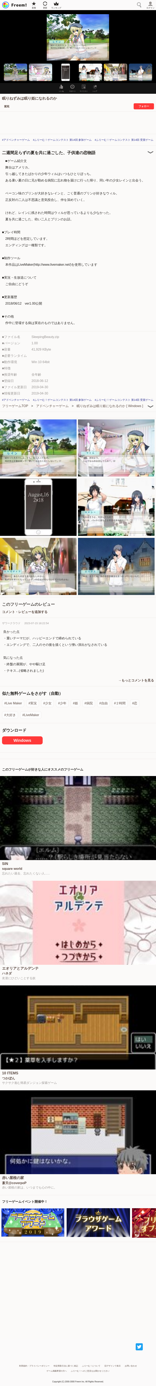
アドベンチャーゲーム (52, 406)
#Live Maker (13, 703)
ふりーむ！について (91, 1366)
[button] (15, 72)
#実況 (32, 703)
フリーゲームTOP (15, 406)
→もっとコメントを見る (136, 680)
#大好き (10, 715)
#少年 (62, 703)
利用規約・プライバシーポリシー (34, 1366)
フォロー (144, 106)
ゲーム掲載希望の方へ (57, 1371)
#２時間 (120, 703)
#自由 (103, 703)
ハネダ (7, 973)
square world (12, 868)
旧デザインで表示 (112, 1366)
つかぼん (8, 1078)
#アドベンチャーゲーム (16, 139)
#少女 (47, 703)
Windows (22, 740)
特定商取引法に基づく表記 (66, 1366)
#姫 (75, 703)
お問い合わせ (131, 1366)
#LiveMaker (30, 715)
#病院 (88, 703)
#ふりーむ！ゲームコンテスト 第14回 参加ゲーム (62, 139)
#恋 (134, 703)
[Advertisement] (78, 1288)
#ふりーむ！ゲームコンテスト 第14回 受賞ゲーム (124, 139)
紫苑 (6, 106)
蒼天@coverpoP (14, 1183)
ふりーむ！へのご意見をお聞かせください (90, 1371)
